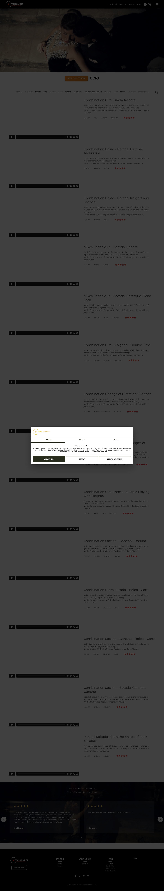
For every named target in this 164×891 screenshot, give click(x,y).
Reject (82, 459)
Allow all (49, 459)
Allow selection (115, 459)
